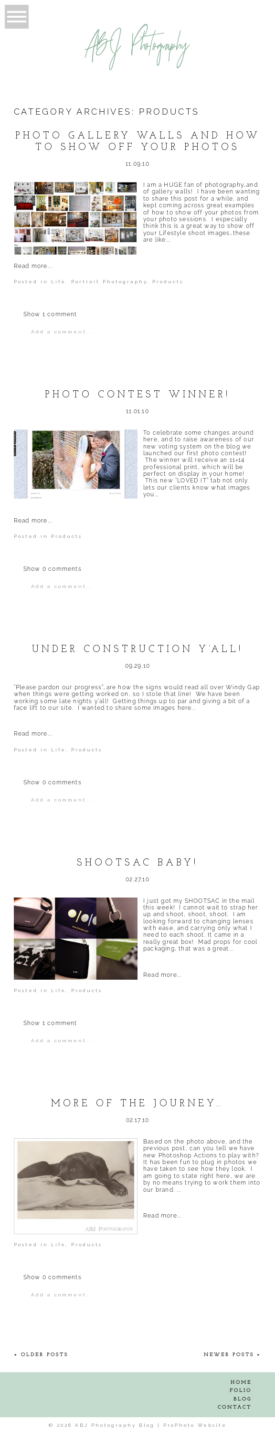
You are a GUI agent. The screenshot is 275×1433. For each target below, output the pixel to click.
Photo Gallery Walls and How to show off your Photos (137, 141)
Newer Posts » (232, 1355)
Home (241, 1382)
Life (58, 281)
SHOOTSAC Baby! (138, 863)
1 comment (50, 314)
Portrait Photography (109, 281)
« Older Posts (41, 1355)
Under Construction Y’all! (137, 649)
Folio (241, 1390)
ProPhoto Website (195, 1425)
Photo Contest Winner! (138, 395)
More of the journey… (137, 1104)
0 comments (52, 569)
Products (167, 281)
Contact (235, 1407)
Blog (242, 1399)
